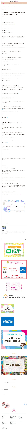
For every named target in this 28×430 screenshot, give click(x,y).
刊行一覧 (3, 421)
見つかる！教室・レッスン (13, 421)
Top (2, 416)
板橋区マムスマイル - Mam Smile (8, 394)
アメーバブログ (20, 421)
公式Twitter (20, 420)
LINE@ (19, 416)
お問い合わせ (3, 427)
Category (2, 382)
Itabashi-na (14, 1)
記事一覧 (3, 420)
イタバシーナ (11, 422)
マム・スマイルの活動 (13, 416)
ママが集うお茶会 (5, 223)
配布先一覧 (3, 422)
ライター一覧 (3, 426)
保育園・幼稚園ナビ (12, 420)
